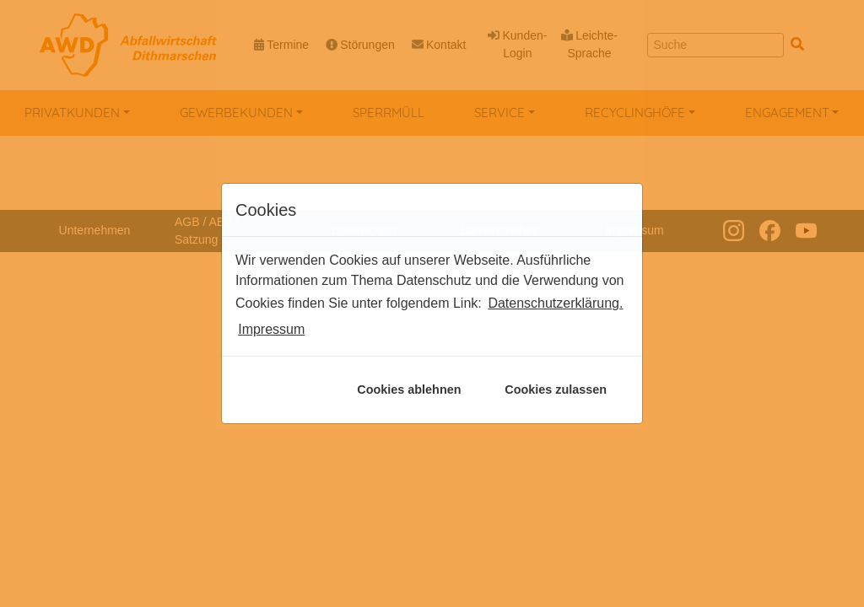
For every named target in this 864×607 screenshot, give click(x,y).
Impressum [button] (271, 329)
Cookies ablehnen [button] (409, 389)
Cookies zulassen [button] (556, 389)
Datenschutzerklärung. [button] (555, 303)
